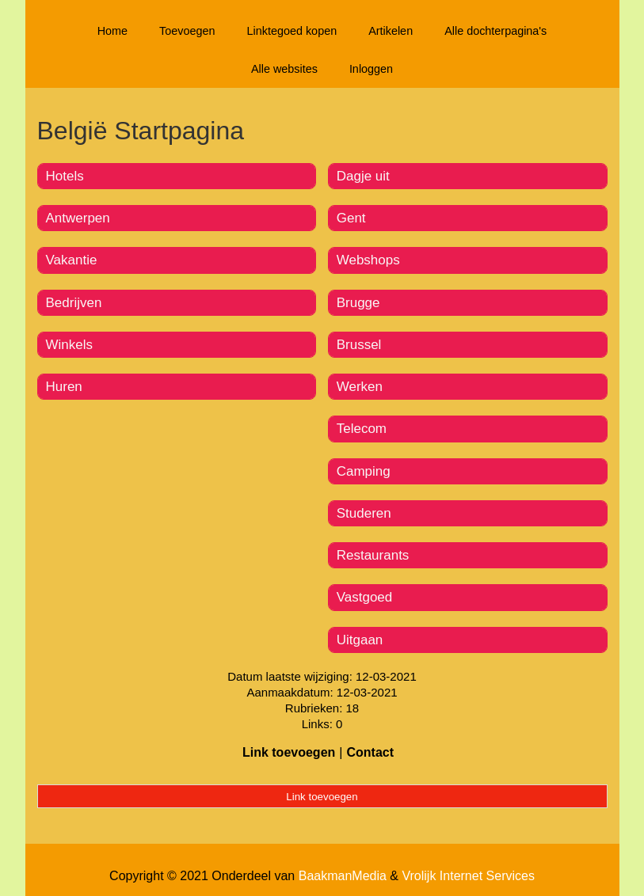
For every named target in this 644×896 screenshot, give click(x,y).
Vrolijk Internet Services (468, 876)
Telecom (362, 428)
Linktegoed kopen (292, 31)
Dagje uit (363, 176)
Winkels (69, 344)
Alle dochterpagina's (495, 31)
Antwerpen (78, 218)
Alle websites (284, 69)
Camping (364, 471)
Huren (64, 386)
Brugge (358, 302)
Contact (370, 752)
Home (112, 31)
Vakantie (71, 260)
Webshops (368, 260)
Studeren (364, 513)
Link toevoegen (288, 752)
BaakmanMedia (343, 876)
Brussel (359, 344)
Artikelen (390, 31)
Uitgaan (360, 639)
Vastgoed (365, 597)
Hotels (65, 176)
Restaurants (373, 555)
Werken (360, 386)
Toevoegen (187, 31)
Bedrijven (74, 302)
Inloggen (371, 69)
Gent (351, 218)
